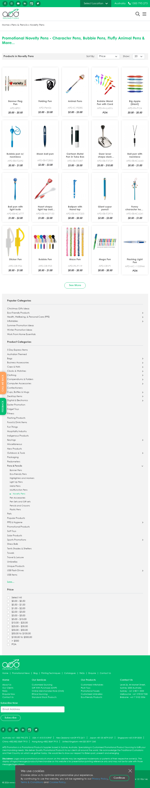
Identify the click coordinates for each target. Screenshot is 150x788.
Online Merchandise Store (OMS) (48, 691)
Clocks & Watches (16, 371)
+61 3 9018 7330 (140, 694)
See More (75, 285)
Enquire (92, 673)
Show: (126, 56)
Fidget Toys (13, 409)
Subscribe (11, 717)
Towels (10, 553)
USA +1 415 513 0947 (42, 738)
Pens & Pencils (19, 25)
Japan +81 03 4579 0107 (101, 738)
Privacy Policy (100, 779)
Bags (9, 359)
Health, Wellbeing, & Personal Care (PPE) (28, 317)
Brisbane (124, 697)
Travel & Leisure (15, 557)
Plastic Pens (15, 510)
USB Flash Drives (15, 570)
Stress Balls (12, 544)
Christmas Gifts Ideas (18, 309)
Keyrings (11, 440)
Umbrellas (12, 562)
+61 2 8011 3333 (136, 691)
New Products (14, 449)
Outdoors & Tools (16, 453)
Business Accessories (18, 363)
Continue (119, 778)
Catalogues (70, 673)
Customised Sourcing (42, 685)
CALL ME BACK (3, 382)
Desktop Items (14, 396)
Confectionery (15, 388)
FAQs (82, 673)
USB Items (12, 575)
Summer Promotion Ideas (20, 326)
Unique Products (15, 566)
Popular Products (16, 518)
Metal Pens (15, 486)
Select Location (93, 3)
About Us (6, 685)
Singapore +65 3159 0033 (130, 738)
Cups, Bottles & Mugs (18, 392)
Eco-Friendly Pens (18, 474)
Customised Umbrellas (91, 694)
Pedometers (13, 462)
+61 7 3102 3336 (137, 697)
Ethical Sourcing (39, 694)
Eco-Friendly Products (18, 313)
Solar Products (14, 536)
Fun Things (12, 427)
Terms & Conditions (32, 782)
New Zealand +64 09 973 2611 (70, 738)
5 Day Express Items (17, 350)
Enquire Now (8, 694)
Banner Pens (16, 470)
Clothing (11, 375)
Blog (35, 673)
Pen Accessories (17, 498)
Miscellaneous (14, 444)
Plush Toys (85, 688)
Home (5, 25)
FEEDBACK (3, 406)
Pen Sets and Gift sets (20, 502)
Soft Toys (11, 531)
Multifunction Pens (18, 490)
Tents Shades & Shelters (19, 549)
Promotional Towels (90, 691)
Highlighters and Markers (22, 478)
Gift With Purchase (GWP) (44, 688)
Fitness (10, 414)
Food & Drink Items (17, 422)
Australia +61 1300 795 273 (15, 738)
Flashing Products (16, 418)
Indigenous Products (18, 436)
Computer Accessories (19, 384)
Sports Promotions (16, 540)
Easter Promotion (16, 405)
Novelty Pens (37, 25)
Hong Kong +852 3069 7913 (45, 742)
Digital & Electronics (17, 400)
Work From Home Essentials (21, 334)
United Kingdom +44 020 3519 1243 (79, 742)
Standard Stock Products (44, 697)
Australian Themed (17, 354)
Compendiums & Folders (20, 379)
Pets (9, 514)
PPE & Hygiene (14, 522)
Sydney (123, 691)
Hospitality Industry (17, 431)
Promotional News (21, 673)
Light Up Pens (16, 482)
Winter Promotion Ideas (19, 330)
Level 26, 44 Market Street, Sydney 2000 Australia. (133, 686)
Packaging (13, 457)
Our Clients (7, 688)
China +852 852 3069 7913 (14, 742)
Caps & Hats (13, 367)
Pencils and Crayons (20, 506)
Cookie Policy (57, 782)
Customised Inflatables (92, 685)
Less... (10, 582)
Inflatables (12, 321)
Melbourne (125, 694)
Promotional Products (18, 527)
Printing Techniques (50, 673)
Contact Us (105, 673)
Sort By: (90, 56)
